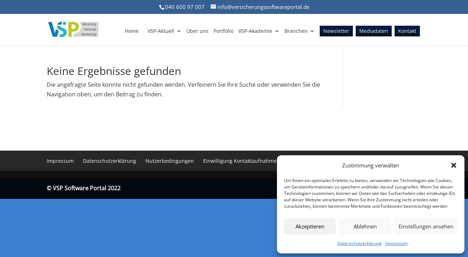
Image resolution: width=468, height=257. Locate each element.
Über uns (197, 31)
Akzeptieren (309, 226)
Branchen (296, 31)
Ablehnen (365, 226)
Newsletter (336, 31)
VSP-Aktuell (161, 31)
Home (132, 31)
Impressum (396, 243)
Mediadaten (373, 31)
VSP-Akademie (255, 31)
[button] (453, 165)
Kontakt (407, 31)
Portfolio (223, 31)
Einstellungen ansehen (425, 226)
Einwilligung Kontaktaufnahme (240, 160)
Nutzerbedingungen (169, 160)
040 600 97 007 (185, 6)
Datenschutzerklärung (360, 243)
